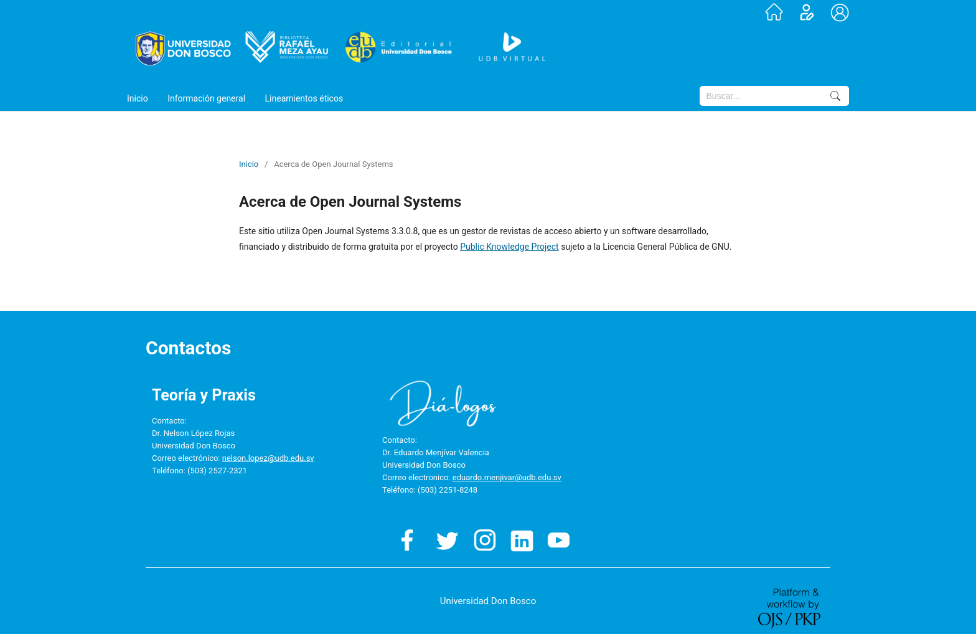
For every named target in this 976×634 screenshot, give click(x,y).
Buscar (835, 96)
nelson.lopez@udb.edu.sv (268, 458)
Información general (206, 98)
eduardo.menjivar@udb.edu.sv (507, 477)
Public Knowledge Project (509, 247)
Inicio (137, 98)
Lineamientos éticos (304, 98)
